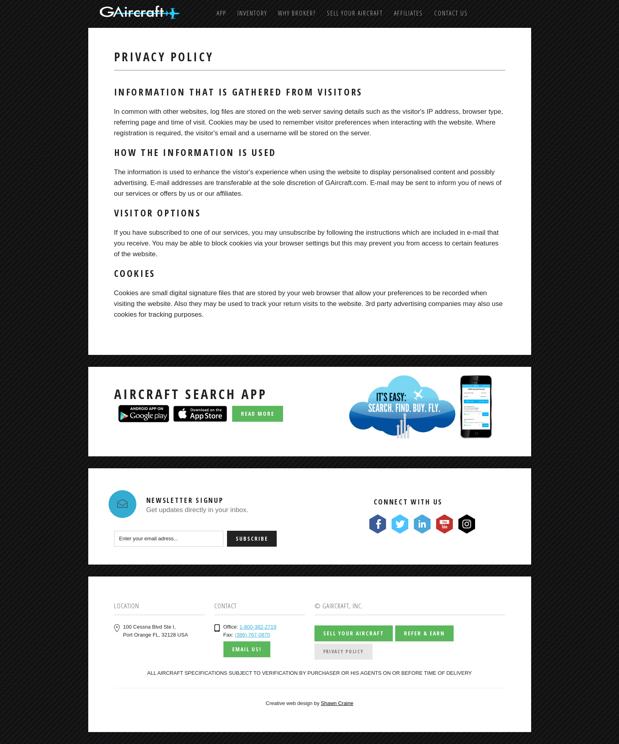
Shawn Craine (337, 703)
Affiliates (408, 13)
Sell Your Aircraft (355, 13)
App (221, 13)
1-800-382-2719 (257, 627)
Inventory (252, 13)
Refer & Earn (424, 633)
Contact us (451, 13)
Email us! (247, 649)
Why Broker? (297, 13)
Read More (257, 413)
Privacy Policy (343, 651)
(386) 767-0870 (252, 635)
